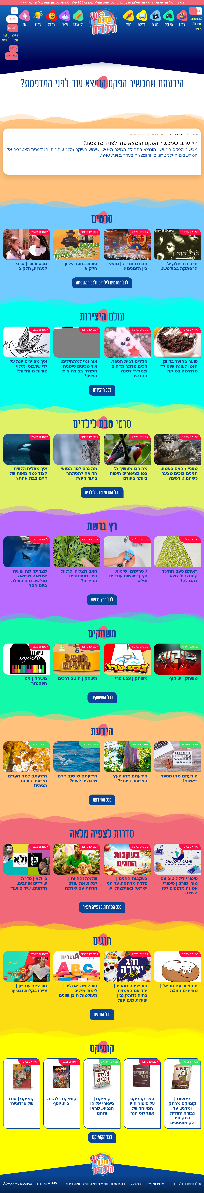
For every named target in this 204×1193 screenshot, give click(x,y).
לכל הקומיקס (102, 1137)
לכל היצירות (102, 390)
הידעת (177, 134)
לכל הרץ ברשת (102, 600)
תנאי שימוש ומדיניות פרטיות (95, 1184)
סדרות (182, 18)
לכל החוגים (102, 1015)
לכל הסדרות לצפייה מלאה (102, 907)
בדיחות (51, 18)
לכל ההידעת (102, 800)
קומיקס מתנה (11, 56)
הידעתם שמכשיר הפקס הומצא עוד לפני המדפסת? (143, 134)
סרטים (155, 18)
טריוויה (38, 17)
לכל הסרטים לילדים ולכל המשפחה (102, 283)
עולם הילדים (192, 134)
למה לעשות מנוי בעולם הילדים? (196, 24)
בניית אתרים (41, 1184)
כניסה (14, 10)
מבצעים (13, 48)
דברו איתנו (4, 38)
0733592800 (135, 1184)
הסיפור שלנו (15, 38)
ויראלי (64, 18)
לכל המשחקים (102, 698)
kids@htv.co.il (118, 1184)
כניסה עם (12, 19)
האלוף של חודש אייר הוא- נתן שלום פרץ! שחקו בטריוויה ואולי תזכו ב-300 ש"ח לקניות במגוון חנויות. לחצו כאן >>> (102, 2)
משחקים (168, 18)
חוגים (128, 18)
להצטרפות (12, 27)
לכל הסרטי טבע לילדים (102, 493)
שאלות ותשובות (73, 1184)
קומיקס (141, 18)
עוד (24, 18)
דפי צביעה (78, 18)
